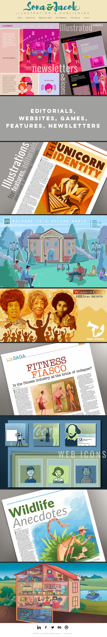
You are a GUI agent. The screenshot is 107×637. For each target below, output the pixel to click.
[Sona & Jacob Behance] (59, 627)
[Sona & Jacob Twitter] (52, 627)
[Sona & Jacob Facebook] (46, 627)
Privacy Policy (68, 633)
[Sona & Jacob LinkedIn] (39, 627)
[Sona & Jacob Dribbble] (66, 627)
